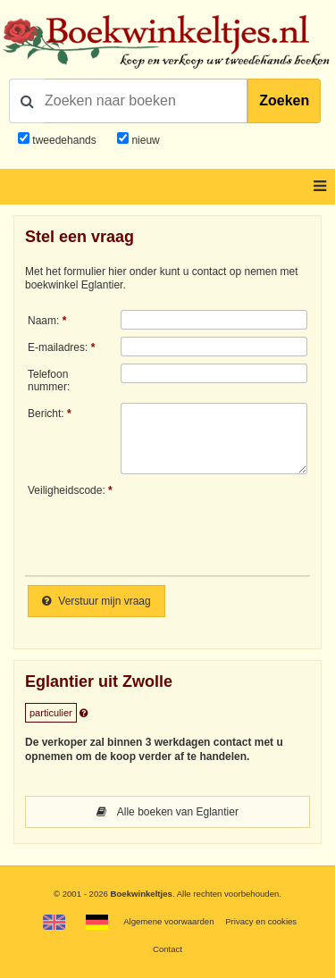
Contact (167, 949)
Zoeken (284, 100)
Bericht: (46, 413)
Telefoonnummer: (49, 380)
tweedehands (64, 140)
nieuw (144, 140)
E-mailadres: (58, 347)
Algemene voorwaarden (168, 921)
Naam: (43, 320)
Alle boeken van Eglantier (167, 812)
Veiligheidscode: (66, 490)
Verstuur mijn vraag (96, 601)
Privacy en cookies (261, 921)
